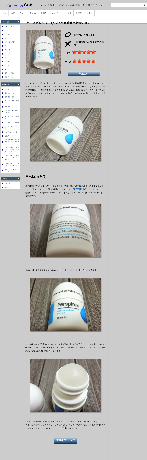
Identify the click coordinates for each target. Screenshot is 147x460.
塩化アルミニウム (10, 136)
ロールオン (8, 26)
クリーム (7, 38)
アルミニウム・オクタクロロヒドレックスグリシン (12, 142)
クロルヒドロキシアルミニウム (12, 170)
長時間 (79, 13)
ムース (7, 34)
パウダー (7, 65)
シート (7, 61)
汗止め (33, 13)
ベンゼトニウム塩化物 (12, 122)
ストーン (7, 46)
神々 (4, 13)
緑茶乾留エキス (10, 97)
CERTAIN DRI (80, 189)
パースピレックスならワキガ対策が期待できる (58, 23)
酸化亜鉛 (7, 107)
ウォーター (8, 50)
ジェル (7, 30)
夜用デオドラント (10, 73)
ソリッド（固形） (10, 42)
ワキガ (22, 13)
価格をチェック (65, 440)
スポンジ (7, 57)
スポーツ (55, 13)
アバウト (7, 183)
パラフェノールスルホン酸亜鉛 (12, 111)
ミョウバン (8, 89)
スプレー (7, 54)
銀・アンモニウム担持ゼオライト (12, 102)
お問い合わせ (9, 187)
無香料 (43, 13)
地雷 (13, 13)
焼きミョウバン (10, 93)
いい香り (67, 13)
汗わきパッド (9, 77)
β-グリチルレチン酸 (11, 132)
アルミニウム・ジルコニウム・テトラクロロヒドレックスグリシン (12, 150)
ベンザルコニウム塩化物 (12, 127)
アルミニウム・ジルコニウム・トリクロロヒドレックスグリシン (12, 157)
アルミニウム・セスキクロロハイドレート (12, 164)
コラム (89, 13)
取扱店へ (83, 73)
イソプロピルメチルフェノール (12, 117)
